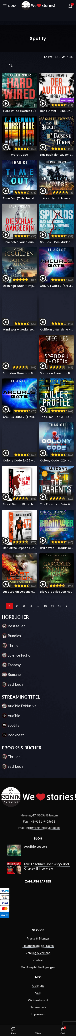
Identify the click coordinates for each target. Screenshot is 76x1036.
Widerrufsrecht (38, 995)
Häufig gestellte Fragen (38, 941)
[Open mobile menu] (9, 6)
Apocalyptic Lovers (56, 198)
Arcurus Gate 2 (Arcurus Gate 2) (26, 417)
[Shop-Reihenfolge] (10, 66)
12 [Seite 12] (59, 605)
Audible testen (32, 846)
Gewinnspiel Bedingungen (38, 963)
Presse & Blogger (38, 934)
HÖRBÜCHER (15, 617)
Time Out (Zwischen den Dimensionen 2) (31, 198)
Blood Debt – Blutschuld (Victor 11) (27, 504)
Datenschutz (38, 1003)
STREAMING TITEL (21, 697)
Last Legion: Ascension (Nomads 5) (28, 592)
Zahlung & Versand (38, 948)
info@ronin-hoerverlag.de (43, 827)
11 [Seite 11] (52, 605)
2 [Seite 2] (17, 605)
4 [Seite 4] (31, 605)
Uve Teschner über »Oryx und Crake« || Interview (44, 863)
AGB (38, 988)
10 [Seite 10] (45, 605)
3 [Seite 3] (24, 605)
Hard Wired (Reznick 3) (19, 111)
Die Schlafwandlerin (19, 242)
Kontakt (38, 956)
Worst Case (19, 155)
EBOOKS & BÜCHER (22, 747)
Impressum (38, 1010)
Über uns (38, 981)
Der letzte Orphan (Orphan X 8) (25, 548)
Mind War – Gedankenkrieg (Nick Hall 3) (31, 329)
